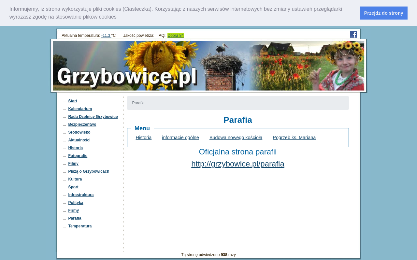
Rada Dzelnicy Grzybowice (93, 116)
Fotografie (78, 155)
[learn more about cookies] (119, 18)
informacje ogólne (180, 137)
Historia (75, 147)
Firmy (73, 210)
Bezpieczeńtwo (82, 124)
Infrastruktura (81, 194)
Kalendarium (80, 108)
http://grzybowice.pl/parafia (237, 163)
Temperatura (80, 226)
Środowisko (79, 132)
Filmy (73, 163)
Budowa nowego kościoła (235, 137)
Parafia (74, 218)
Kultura (75, 179)
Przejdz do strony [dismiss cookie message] (383, 13)
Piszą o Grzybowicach (88, 171)
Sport (73, 186)
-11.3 (106, 35)
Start (72, 100)
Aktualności (79, 139)
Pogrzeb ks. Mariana (294, 137)
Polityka (75, 202)
